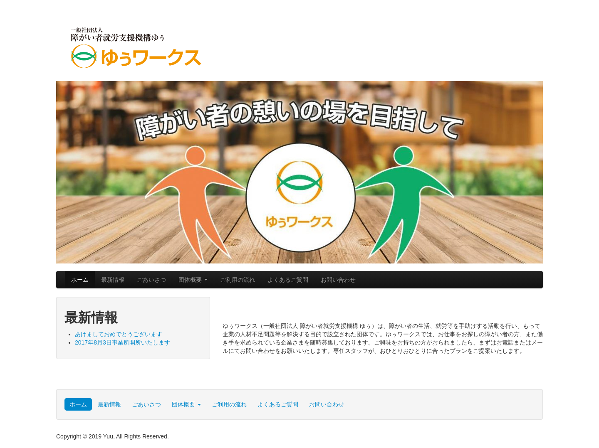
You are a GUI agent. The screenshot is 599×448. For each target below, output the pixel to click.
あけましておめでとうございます (118, 334)
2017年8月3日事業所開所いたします (122, 342)
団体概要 (193, 279)
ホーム (80, 279)
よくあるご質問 (287, 279)
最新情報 (112, 279)
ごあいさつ (151, 279)
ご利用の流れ (237, 279)
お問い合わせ (338, 279)
